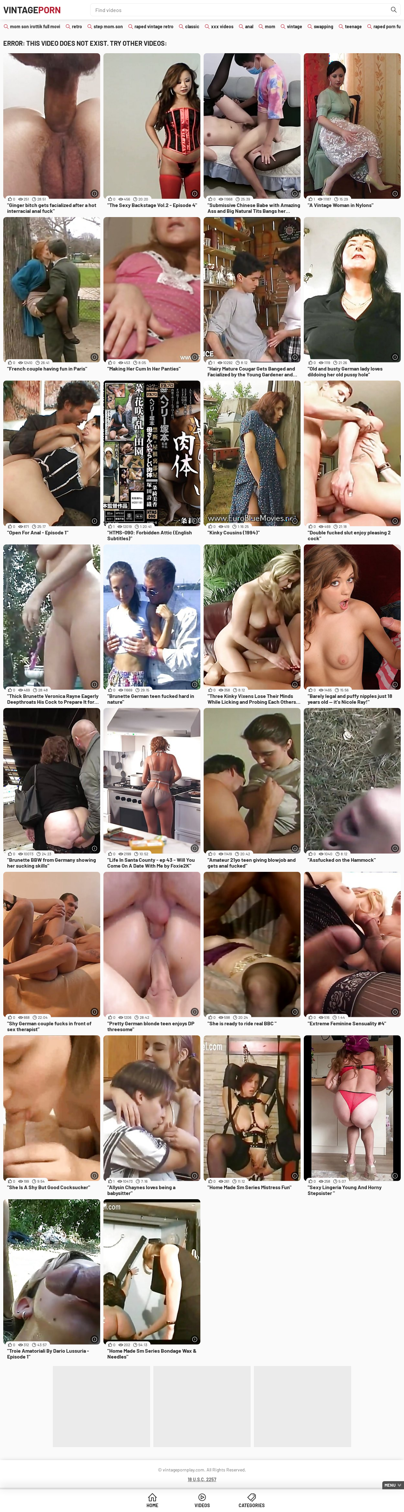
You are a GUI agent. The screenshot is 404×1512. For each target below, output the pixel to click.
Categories (252, 1505)
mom (270, 26)
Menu (390, 1485)
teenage (353, 26)
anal (249, 26)
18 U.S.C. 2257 (202, 1479)
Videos (202, 1505)
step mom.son (108, 26)
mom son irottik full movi (35, 26)
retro (77, 26)
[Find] (394, 9)
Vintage (32, 9)
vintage (294, 26)
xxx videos (222, 26)
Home (152, 1505)
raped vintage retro (154, 26)
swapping (323, 26)
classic (192, 26)
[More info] (94, 193)
